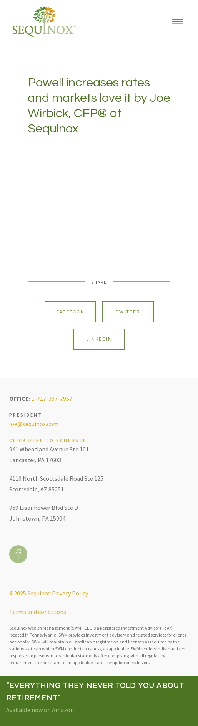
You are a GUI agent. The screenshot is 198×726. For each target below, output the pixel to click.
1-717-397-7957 (52, 398)
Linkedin (99, 339)
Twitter (128, 312)
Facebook (70, 312)
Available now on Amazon (40, 710)
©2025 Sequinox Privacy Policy (48, 593)
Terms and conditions (37, 611)
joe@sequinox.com (33, 424)
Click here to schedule (48, 440)
